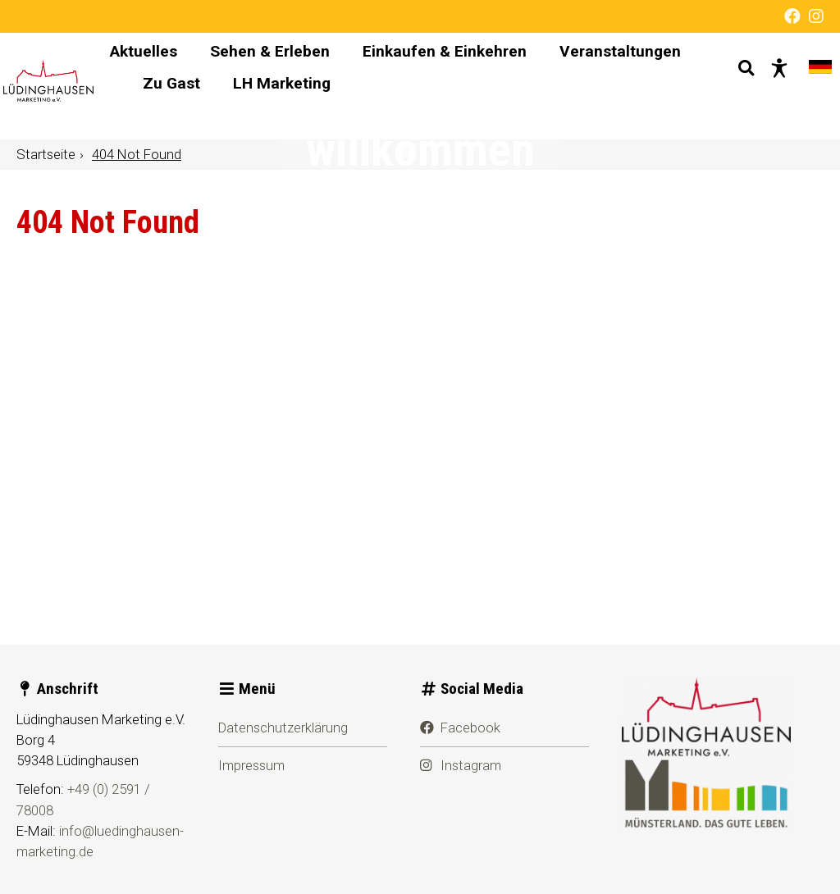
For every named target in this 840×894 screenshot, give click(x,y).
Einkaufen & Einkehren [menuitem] (526, 69)
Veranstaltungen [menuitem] (284, 101)
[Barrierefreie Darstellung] (766, 86)
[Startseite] (95, 86)
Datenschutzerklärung (283, 727)
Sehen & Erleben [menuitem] (351, 69)
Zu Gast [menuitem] (407, 101)
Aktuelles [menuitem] (224, 69)
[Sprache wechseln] (807, 86)
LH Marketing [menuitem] (517, 101)
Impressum (251, 765)
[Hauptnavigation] (437, 86)
